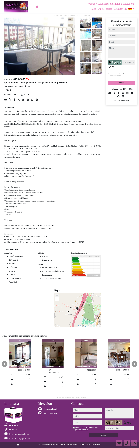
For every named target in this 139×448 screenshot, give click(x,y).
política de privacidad (115, 75)
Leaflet (80, 326)
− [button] (57, 299)
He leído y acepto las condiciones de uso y (121, 74)
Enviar (121, 83)
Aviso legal (82, 444)
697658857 (126, 25)
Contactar (118, 9)
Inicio (93, 9)
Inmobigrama (96, 444)
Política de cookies (72, 444)
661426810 (117, 25)
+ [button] (57, 295)
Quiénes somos (105, 9)
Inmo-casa (46, 444)
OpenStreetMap (88, 326)
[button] (4, 364)
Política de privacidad (58, 444)
